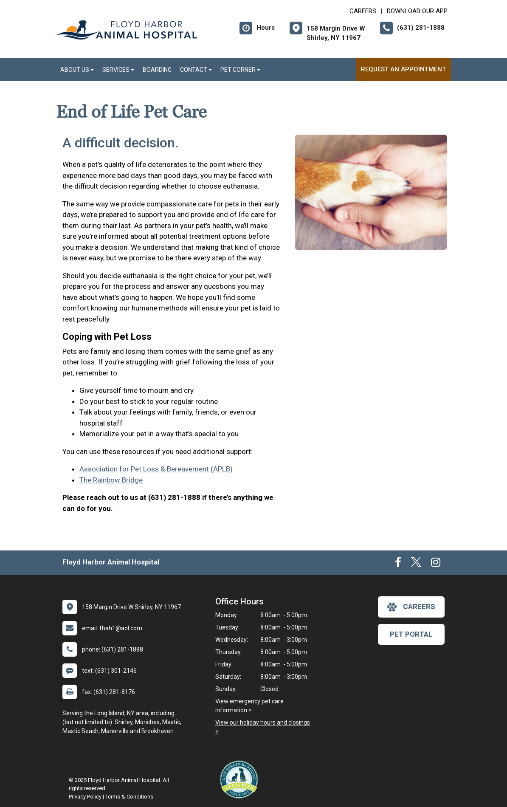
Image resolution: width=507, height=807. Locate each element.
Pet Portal (411, 634)
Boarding (157, 69)
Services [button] (118, 69)
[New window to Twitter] (416, 564)
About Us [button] (77, 69)
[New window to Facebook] (398, 564)
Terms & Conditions (129, 796)
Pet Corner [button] (240, 69)
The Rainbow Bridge (111, 480)
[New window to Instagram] (436, 564)
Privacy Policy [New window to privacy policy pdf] (85, 796)
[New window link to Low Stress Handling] (240, 779)
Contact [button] (196, 69)
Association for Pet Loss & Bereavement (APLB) (156, 469)
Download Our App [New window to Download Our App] (417, 11)
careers (411, 607)
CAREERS (362, 11)
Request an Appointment (403, 69)
